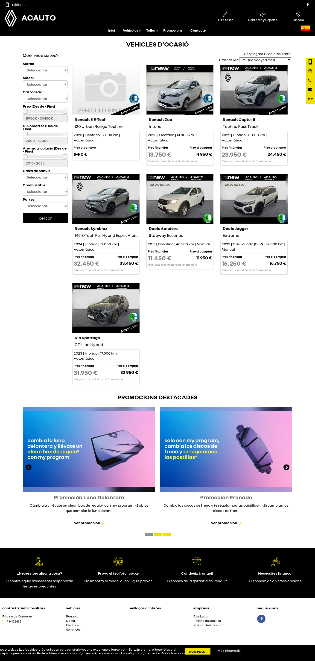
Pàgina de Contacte (17, 616)
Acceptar (198, 651)
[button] (148, 534)
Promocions (172, 30)
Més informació (173, 653)
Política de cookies (207, 621)
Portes (29, 199)
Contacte (198, 30)
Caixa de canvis (36, 170)
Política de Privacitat (208, 625)
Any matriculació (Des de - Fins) (45, 150)
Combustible (34, 185)
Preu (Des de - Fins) (39, 106)
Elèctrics (72, 625)
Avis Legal (200, 616)
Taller (150, 30)
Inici (111, 30)
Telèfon (14, 4)
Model (28, 77)
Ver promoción (87, 522)
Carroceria (32, 92)
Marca (28, 63)
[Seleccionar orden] (265, 59)
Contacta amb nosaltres (23, 608)
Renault (72, 616)
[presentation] (28, 468)
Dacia (70, 621)
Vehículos (130, 30)
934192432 (13, 621)
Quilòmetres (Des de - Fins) (41, 127)
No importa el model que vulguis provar (118, 581)
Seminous (73, 629)
